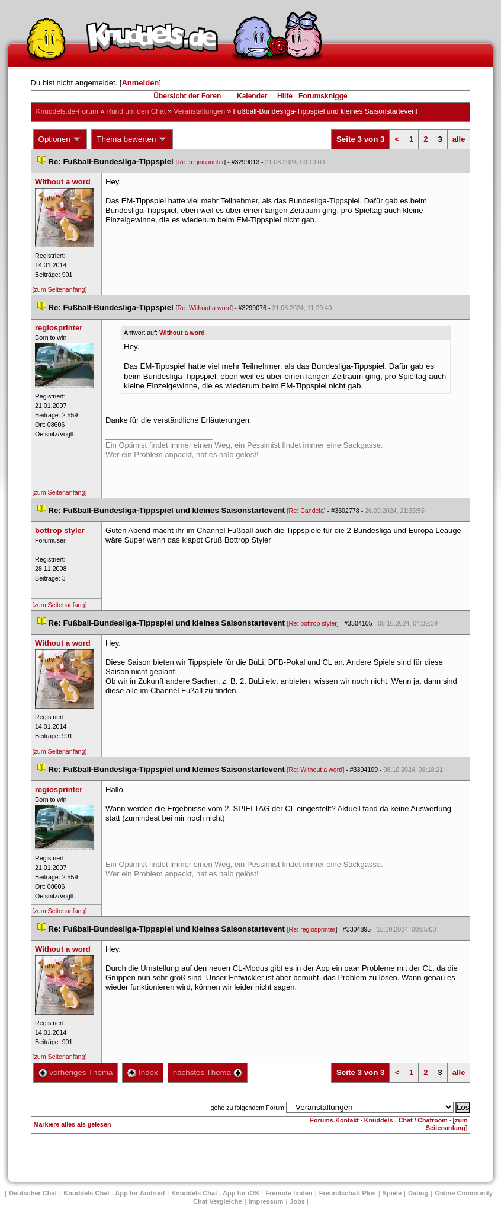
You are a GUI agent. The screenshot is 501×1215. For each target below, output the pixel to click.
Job (297, 1201)
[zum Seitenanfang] (60, 289)
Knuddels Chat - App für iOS (215, 1193)
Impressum (266, 1201)
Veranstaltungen (199, 111)
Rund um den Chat (136, 111)
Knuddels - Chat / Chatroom (406, 1120)
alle (458, 139)
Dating (418, 1193)
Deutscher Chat (33, 1193)
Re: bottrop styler (313, 623)
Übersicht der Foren (187, 96)
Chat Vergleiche (217, 1201)
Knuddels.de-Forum (67, 111)
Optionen (60, 139)
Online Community (464, 1193)
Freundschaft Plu (347, 1193)
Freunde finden (288, 1193)
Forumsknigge (323, 96)
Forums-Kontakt (334, 1120)
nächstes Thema (207, 1072)
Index (142, 1072)
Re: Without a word (204, 307)
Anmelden (140, 82)
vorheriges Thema (75, 1072)
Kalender (252, 96)
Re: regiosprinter (200, 161)
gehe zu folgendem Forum (247, 1107)
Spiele (392, 1193)
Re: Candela (306, 510)
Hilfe (285, 96)
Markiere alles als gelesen (72, 1124)
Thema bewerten (132, 139)
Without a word (182, 332)
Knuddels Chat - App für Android (114, 1193)
